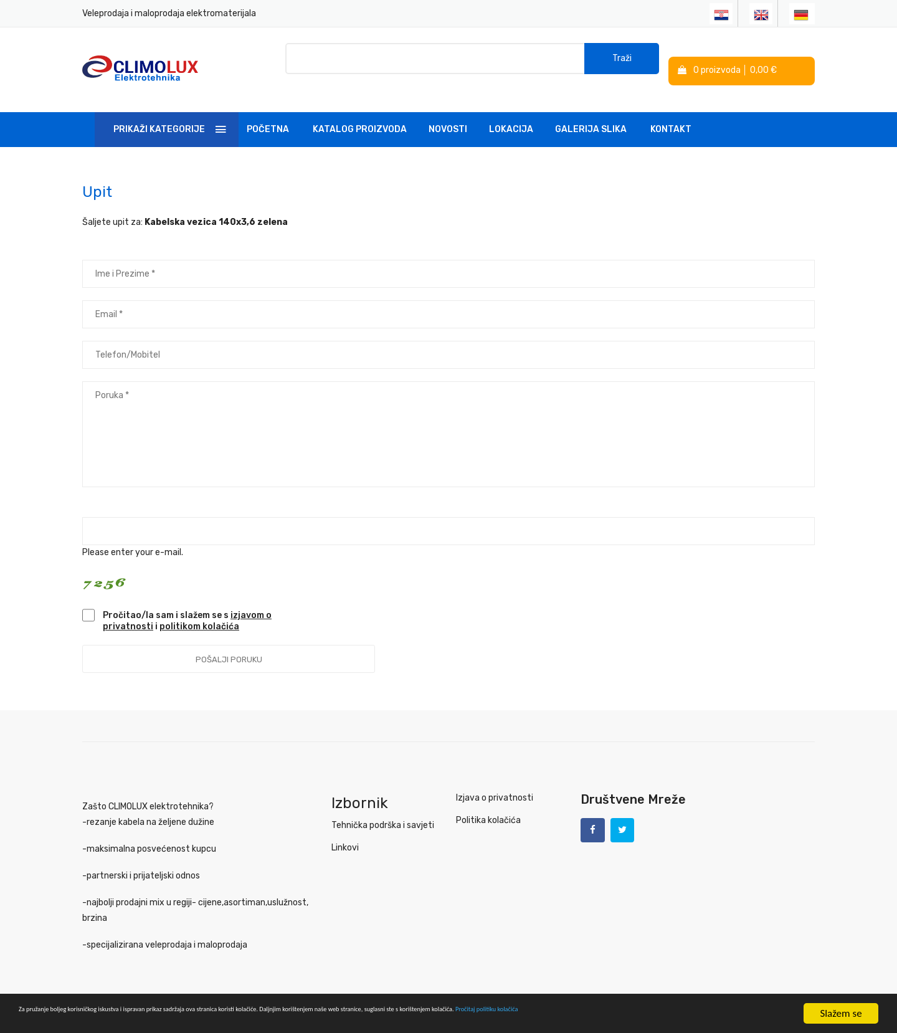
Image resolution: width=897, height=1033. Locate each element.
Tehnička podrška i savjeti (382, 810)
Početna (268, 114)
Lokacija (511, 114)
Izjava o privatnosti (494, 783)
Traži (622, 62)
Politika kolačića (488, 805)
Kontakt (670, 114)
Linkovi (345, 832)
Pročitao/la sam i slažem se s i (187, 606)
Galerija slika (591, 114)
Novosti (448, 114)
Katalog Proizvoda (360, 114)
